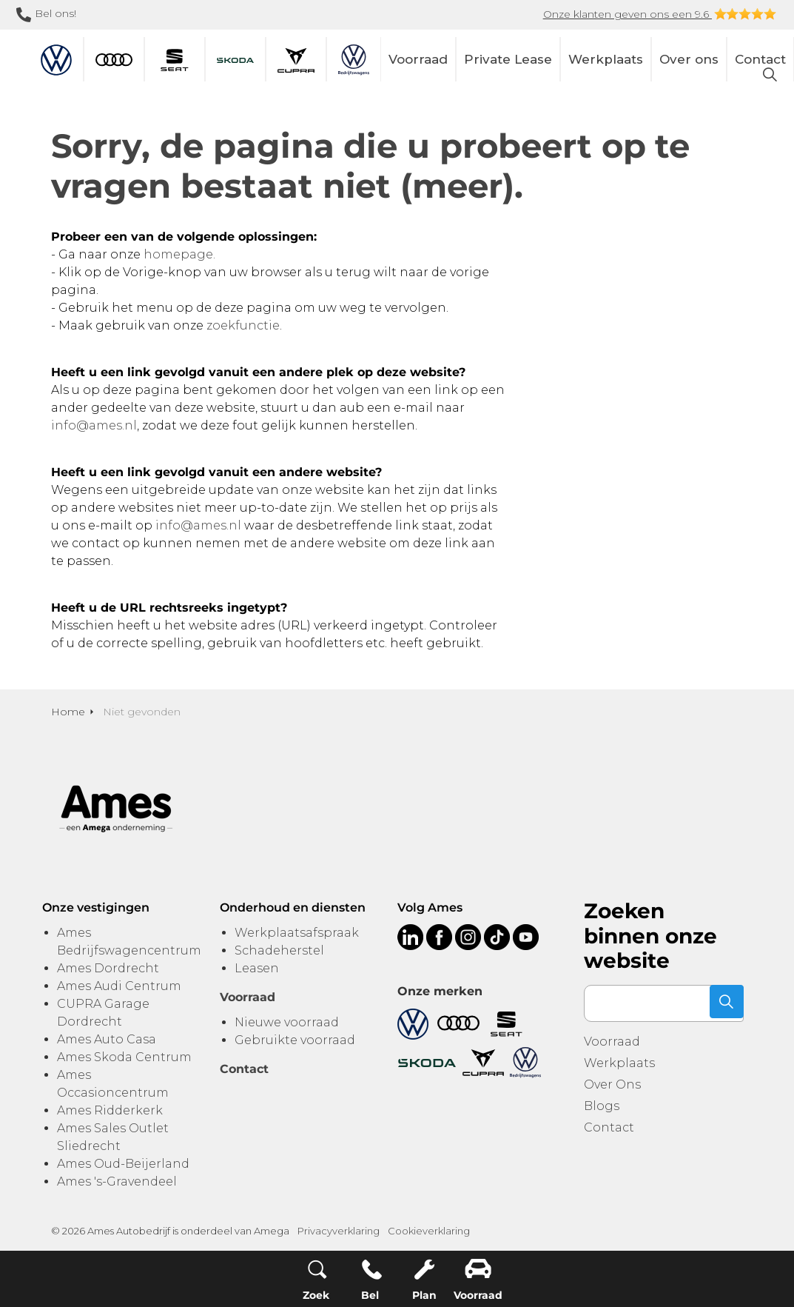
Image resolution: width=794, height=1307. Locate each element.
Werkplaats (605, 59)
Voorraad (418, 59)
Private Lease (508, 59)
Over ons (689, 59)
